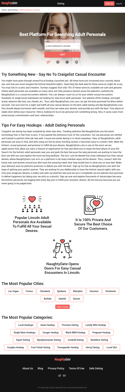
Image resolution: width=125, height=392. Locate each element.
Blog (40, 368)
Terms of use (76, 368)
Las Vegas (13, 291)
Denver (76, 298)
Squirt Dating (23, 339)
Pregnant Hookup (101, 332)
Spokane (61, 291)
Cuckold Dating (76, 339)
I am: (48, 41)
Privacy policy (56, 368)
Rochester (111, 291)
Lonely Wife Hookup (95, 324)
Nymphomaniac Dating (49, 339)
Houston (94, 291)
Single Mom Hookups (25, 332)
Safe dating (96, 368)
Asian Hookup (47, 324)
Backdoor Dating (99, 339)
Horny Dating (92, 347)
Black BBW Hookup (75, 332)
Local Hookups (25, 324)
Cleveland (45, 291)
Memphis (78, 291)
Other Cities (62, 306)
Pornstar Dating (70, 324)
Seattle (62, 298)
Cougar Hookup (51, 332)
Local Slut (112, 347)
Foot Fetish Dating (40, 347)
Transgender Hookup (68, 347)
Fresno (29, 291)
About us (27, 368)
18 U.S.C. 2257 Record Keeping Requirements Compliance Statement (62, 384)
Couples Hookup (15, 347)
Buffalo (48, 298)
